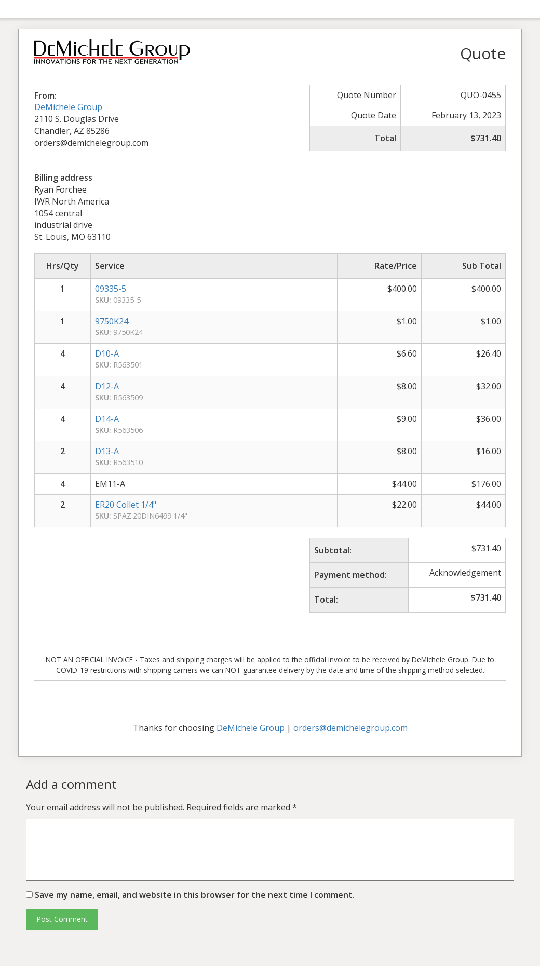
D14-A (107, 419)
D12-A (107, 386)
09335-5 (110, 288)
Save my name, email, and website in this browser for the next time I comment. (195, 895)
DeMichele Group (68, 107)
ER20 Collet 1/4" (125, 504)
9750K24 (111, 321)
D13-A (107, 451)
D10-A (107, 353)
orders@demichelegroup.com (350, 727)
